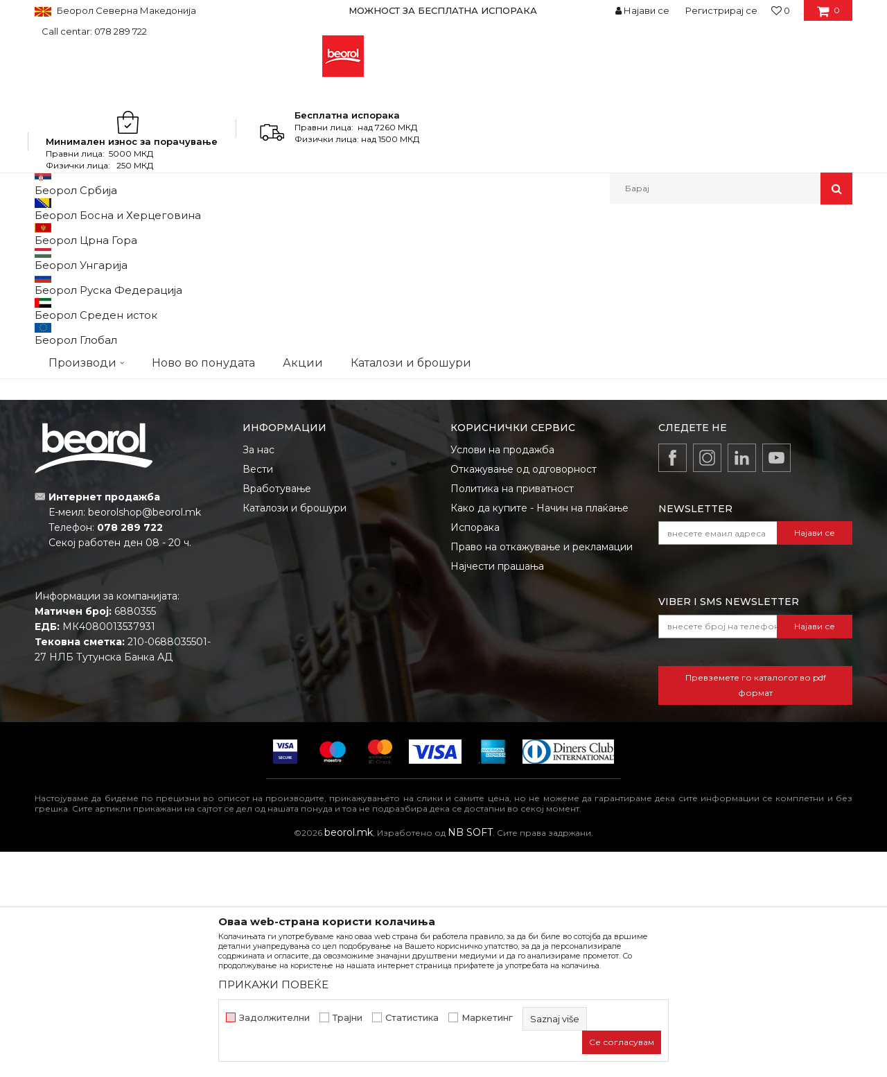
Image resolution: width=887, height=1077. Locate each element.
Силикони (91, 531)
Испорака (475, 752)
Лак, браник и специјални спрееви (514, 374)
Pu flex (373, 531)
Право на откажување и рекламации (541, 772)
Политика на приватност (512, 714)
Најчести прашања (497, 791)
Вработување (277, 714)
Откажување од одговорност (523, 694)
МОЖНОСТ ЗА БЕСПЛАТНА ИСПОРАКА (443, 10)
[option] (443, 10)
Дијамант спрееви (373, 359)
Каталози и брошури (294, 733)
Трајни (347, 1018)
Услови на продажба (502, 675)
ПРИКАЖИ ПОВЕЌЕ (273, 984)
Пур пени (232, 531)
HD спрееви (796, 359)
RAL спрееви (91, 359)
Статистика (412, 1018)
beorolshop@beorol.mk (144, 737)
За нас (258, 675)
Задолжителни (274, 1018)
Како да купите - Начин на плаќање (539, 733)
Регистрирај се (721, 10)
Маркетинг (487, 1018)
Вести (258, 694)
